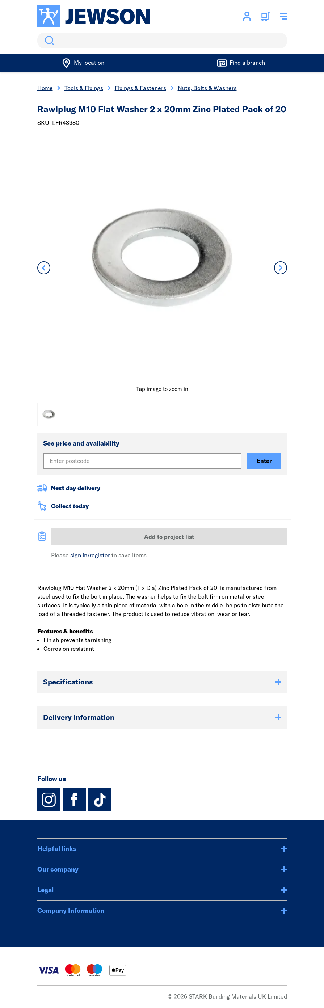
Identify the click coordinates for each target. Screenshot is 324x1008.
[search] (162, 40)
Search (48, 40)
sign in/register (90, 555)
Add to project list (169, 536)
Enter (264, 460)
